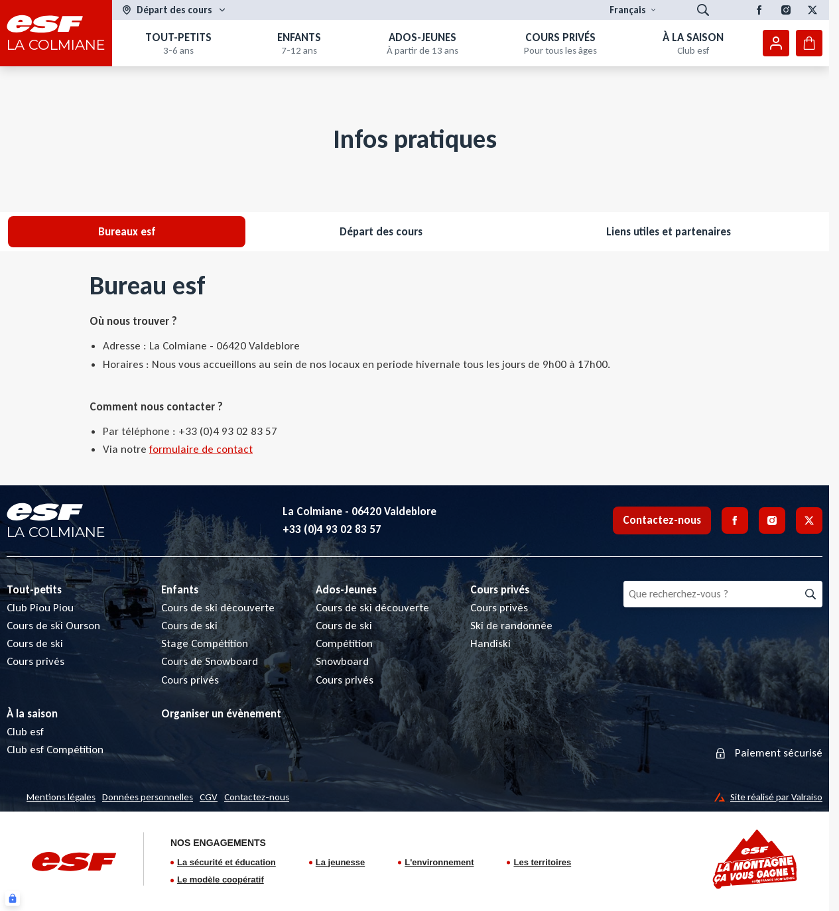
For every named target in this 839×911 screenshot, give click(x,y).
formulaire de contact (201, 449)
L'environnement (439, 862)
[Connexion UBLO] (12, 898)
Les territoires (542, 862)
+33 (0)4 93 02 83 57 (332, 529)
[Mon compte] (776, 43)
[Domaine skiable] (174, 10)
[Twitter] (812, 10)
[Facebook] (759, 10)
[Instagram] (786, 10)
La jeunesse (340, 862)
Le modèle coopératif (220, 879)
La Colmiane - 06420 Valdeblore (359, 511)
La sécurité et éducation (226, 862)
